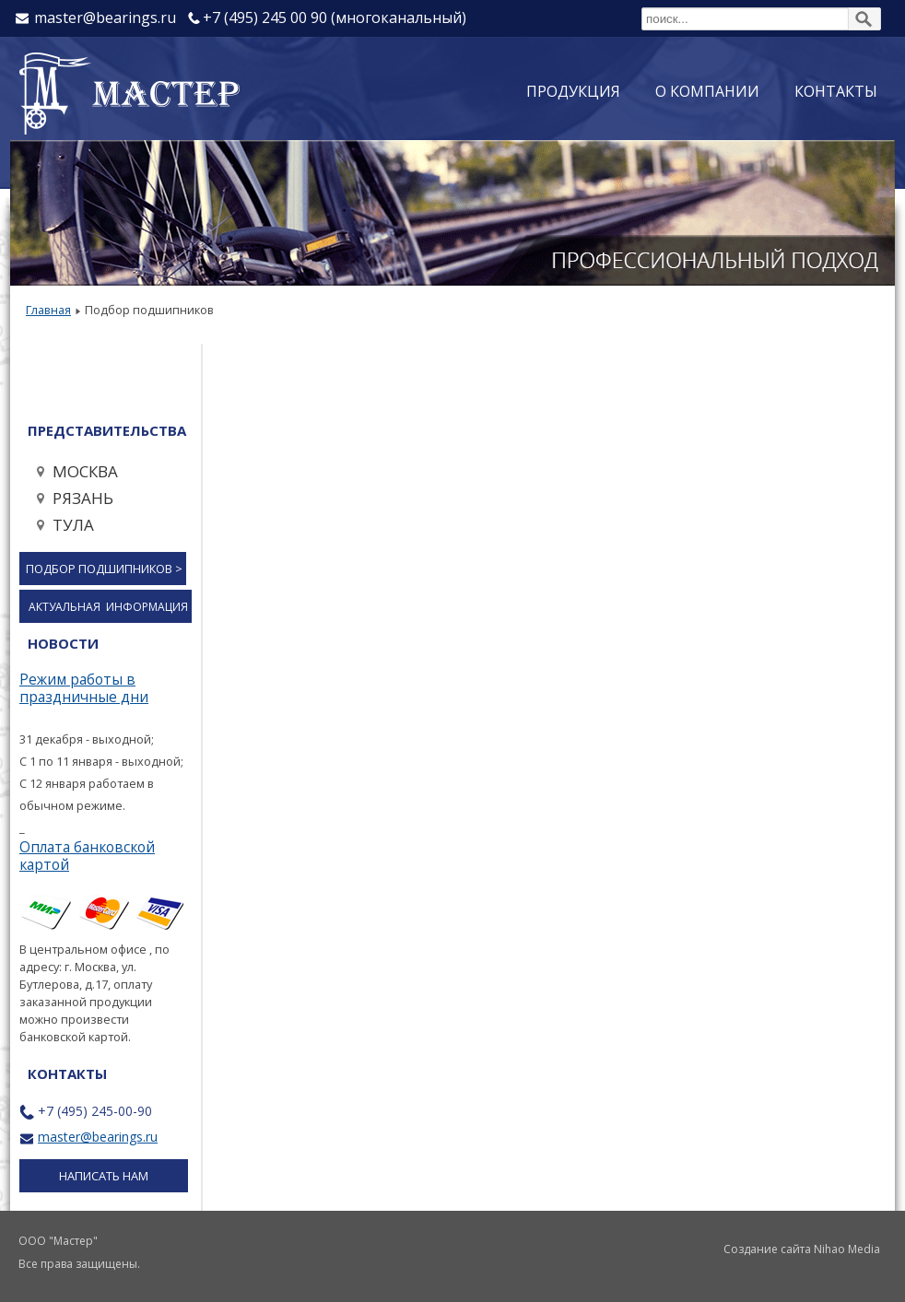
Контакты (835, 91)
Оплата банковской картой (87, 856)
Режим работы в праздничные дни (83, 688)
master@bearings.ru (98, 1136)
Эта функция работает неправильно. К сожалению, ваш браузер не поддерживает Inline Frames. (546, 675)
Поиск (641, 6)
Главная (48, 309)
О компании (707, 91)
